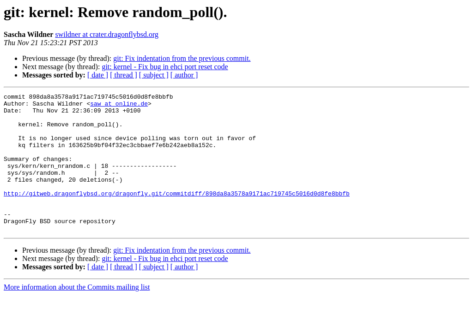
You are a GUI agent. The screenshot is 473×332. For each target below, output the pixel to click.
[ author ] (184, 75)
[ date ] (97, 75)
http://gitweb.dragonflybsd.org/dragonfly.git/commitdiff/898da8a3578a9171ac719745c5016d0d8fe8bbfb (177, 214)
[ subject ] (154, 75)
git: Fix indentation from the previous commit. (181, 58)
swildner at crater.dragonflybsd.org (106, 34)
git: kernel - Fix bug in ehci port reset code (165, 67)
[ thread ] (123, 75)
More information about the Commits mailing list (77, 315)
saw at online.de (119, 106)
